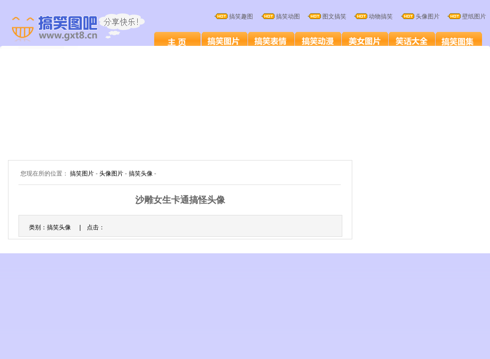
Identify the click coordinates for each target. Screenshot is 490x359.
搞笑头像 (141, 173)
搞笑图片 (224, 41)
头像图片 (111, 173)
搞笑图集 (459, 41)
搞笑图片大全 (89, 29)
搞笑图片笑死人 (177, 41)
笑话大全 (412, 41)
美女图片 (365, 41)
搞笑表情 (271, 41)
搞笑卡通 (318, 41)
